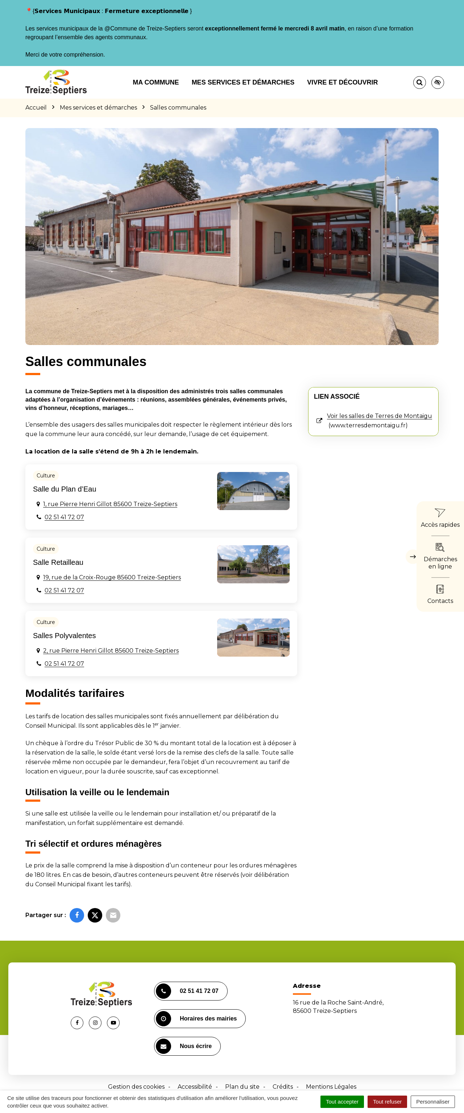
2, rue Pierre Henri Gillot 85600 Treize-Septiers (111, 650)
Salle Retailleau (58, 562)
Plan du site (242, 1086)
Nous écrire (184, 1046)
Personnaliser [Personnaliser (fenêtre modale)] (433, 1101)
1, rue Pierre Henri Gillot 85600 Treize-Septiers (110, 504)
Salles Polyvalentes (64, 636)
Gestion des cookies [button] (136, 1086)
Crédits (283, 1086)
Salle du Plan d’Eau (64, 489)
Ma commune (156, 82)
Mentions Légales (331, 1086)
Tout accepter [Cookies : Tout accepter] (342, 1101)
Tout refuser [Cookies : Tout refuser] (387, 1101)
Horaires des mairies (196, 1018)
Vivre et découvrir (342, 82)
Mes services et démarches (243, 82)
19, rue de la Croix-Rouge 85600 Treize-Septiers (112, 577)
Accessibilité (195, 1086)
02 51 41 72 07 (64, 517)
